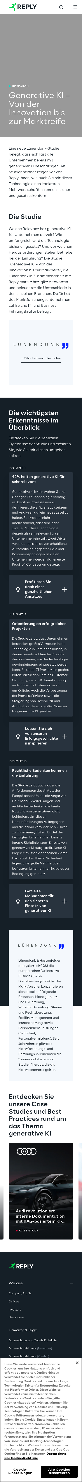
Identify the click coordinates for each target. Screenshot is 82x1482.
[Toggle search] (61, 7)
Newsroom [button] (16, 1317)
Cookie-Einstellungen (20, 1471)
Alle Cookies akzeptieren (59, 1471)
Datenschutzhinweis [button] (30, 1348)
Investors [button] (15, 1309)
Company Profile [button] (20, 1293)
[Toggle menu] (75, 7)
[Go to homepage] (23, 7)
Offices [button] (14, 1301)
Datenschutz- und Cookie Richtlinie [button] (33, 1340)
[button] (41, 358)
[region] (41, 1420)
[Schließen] (77, 1363)
